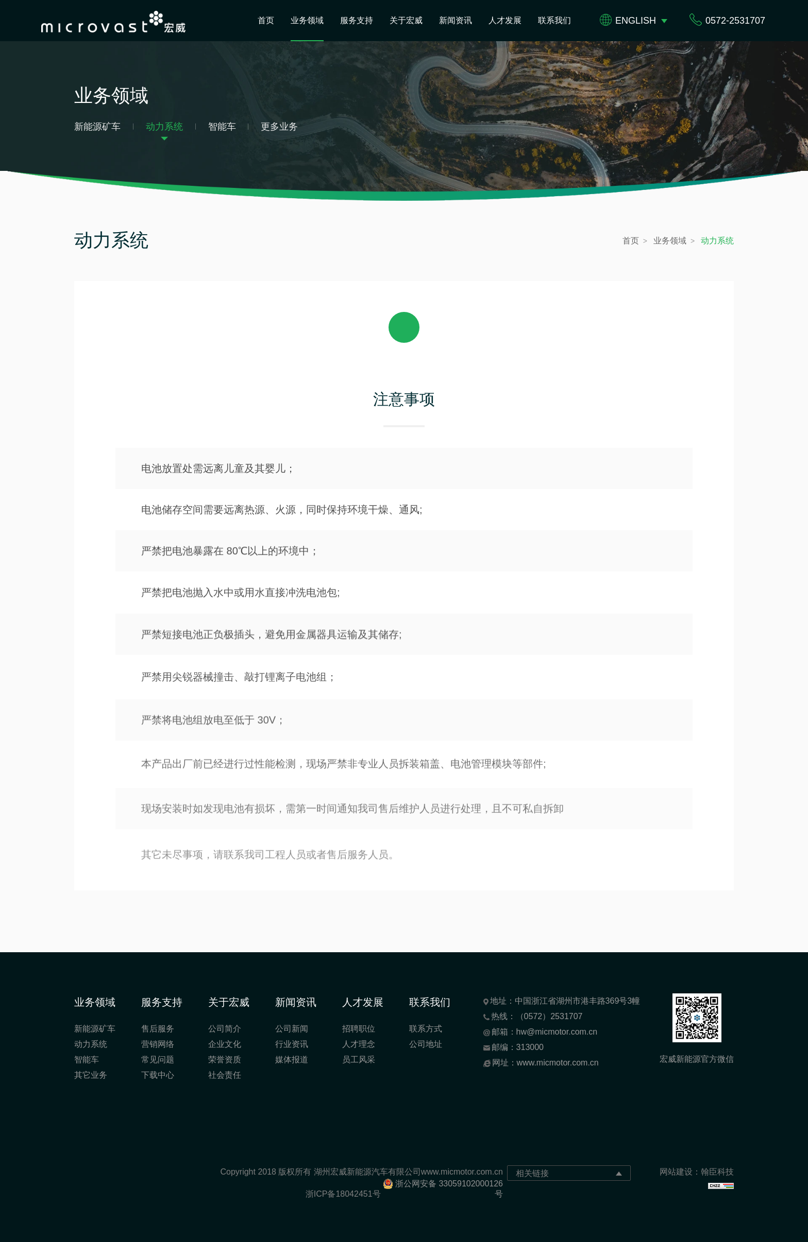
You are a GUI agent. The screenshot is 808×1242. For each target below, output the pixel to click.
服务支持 (356, 20)
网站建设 (676, 1171)
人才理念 (358, 1044)
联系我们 (554, 20)
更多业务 (279, 126)
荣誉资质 (224, 1059)
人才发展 (505, 20)
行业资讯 (291, 1044)
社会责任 (224, 1075)
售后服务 (157, 1028)
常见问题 (157, 1059)
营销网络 (157, 1044)
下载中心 (157, 1075)
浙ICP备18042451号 (343, 1193)
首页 (266, 20)
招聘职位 (358, 1028)
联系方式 (425, 1028)
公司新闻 (291, 1028)
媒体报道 (291, 1059)
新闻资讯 (455, 20)
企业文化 (224, 1044)
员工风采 (358, 1059)
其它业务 (90, 1075)
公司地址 (425, 1044)
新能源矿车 (97, 126)
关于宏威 (406, 20)
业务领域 (307, 20)
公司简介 (224, 1028)
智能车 (222, 126)
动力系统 (164, 126)
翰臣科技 (717, 1171)
